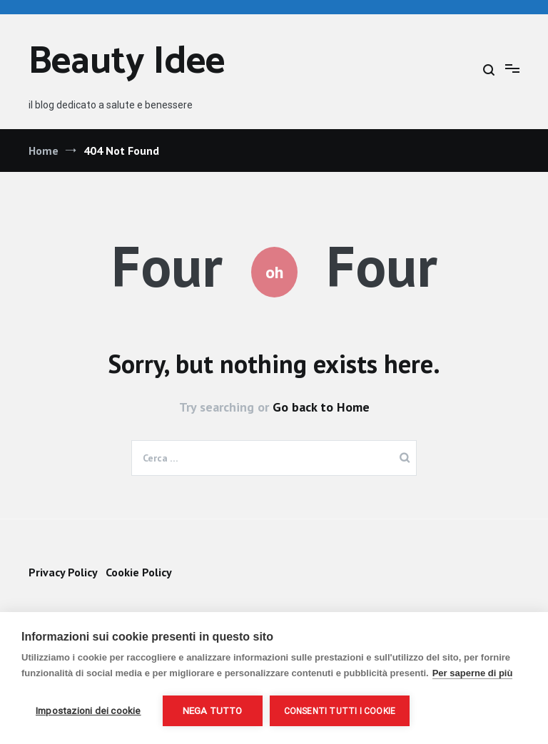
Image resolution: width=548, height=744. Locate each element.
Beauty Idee (127, 62)
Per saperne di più (472, 673)
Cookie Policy (139, 572)
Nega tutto (213, 710)
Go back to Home (321, 407)
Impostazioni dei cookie (88, 710)
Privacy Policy (63, 572)
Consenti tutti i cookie (340, 711)
